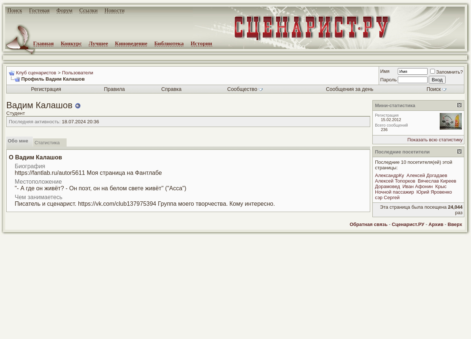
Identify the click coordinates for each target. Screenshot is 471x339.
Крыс (441, 186)
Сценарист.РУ (408, 224)
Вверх (455, 224)
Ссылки (88, 10)
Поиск (14, 10)
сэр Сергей (387, 197)
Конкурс (71, 43)
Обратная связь (368, 224)
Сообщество (245, 89)
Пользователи (77, 72)
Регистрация (46, 89)
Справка (171, 89)
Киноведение (131, 43)
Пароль (388, 79)
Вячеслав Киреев (437, 181)
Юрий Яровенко (434, 192)
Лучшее (98, 43)
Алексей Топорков (395, 181)
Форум (64, 10)
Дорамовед (387, 186)
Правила (114, 89)
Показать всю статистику (435, 139)
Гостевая (39, 10)
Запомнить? (446, 72)
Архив (436, 224)
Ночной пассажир (394, 192)
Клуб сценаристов (36, 72)
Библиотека (169, 43)
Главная (43, 43)
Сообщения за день (349, 89)
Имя (384, 71)
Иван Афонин (418, 186)
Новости (114, 10)
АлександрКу (389, 175)
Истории (201, 43)
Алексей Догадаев (427, 175)
